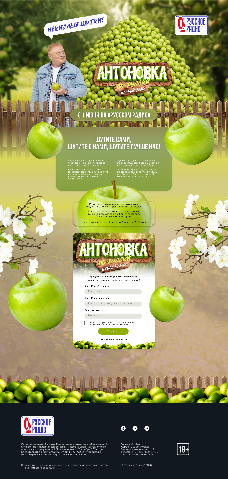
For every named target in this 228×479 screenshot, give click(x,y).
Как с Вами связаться (96, 298)
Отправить (113, 331)
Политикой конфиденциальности (115, 324)
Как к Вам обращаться (97, 286)
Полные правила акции (114, 339)
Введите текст (93, 310)
